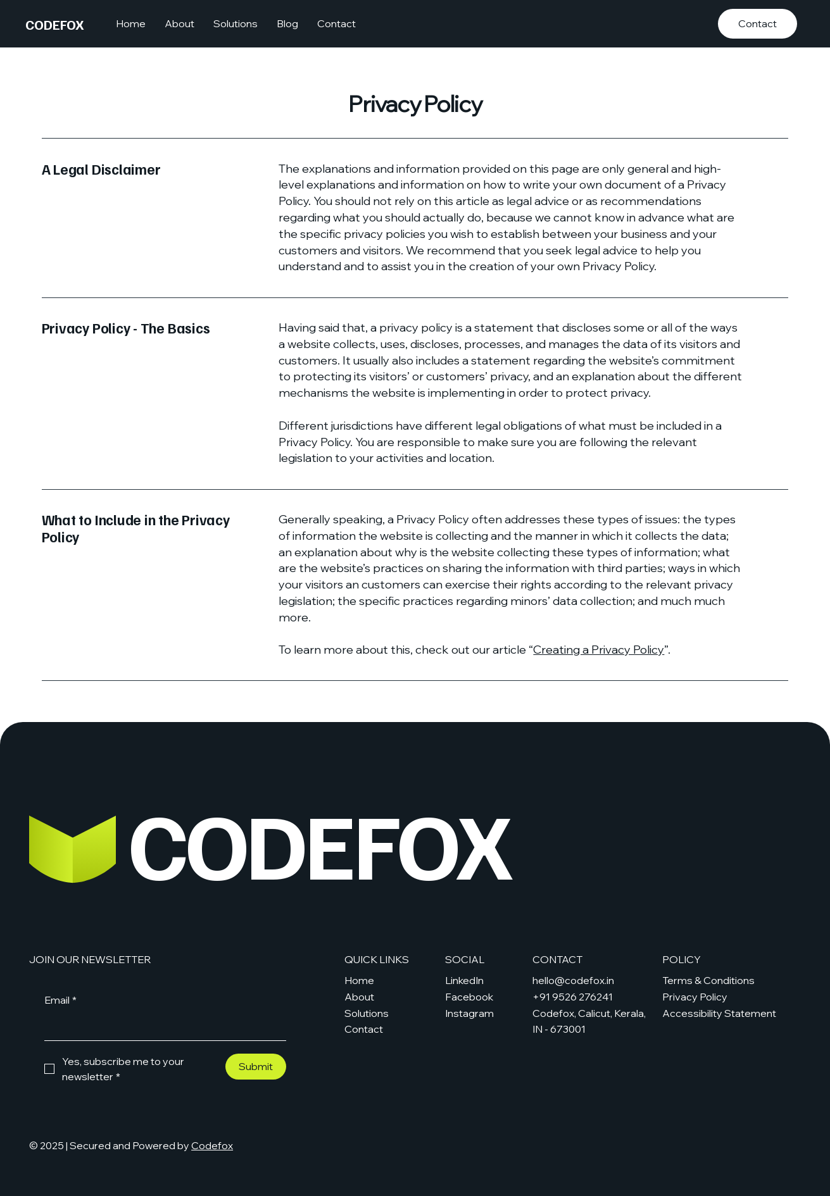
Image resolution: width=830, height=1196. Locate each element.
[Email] (161, 1027)
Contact (363, 1029)
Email (60, 1000)
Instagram (469, 1013)
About (359, 996)
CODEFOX (54, 24)
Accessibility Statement (719, 1013)
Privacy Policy (694, 996)
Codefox (212, 1145)
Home (359, 980)
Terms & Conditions (708, 980)
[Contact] (757, 24)
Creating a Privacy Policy (598, 649)
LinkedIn (464, 980)
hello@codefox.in (573, 980)
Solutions (366, 1013)
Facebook (469, 996)
